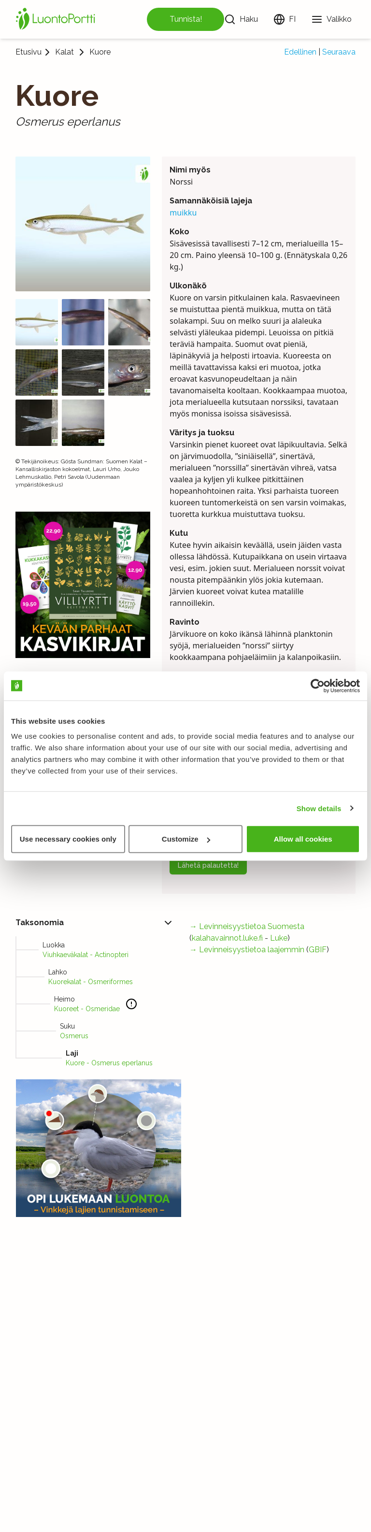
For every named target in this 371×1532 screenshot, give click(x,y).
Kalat (64, 52)
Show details (319, 808)
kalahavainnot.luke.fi (227, 938)
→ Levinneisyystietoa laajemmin (246, 949)
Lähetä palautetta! (208, 865)
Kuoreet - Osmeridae (87, 1009)
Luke (278, 938)
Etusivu (28, 52)
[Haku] (241, 19)
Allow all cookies (303, 839)
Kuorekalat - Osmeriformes (90, 982)
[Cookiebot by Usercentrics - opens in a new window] (317, 685)
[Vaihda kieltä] (285, 19)
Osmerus (74, 1036)
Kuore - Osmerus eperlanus (109, 1063)
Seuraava (339, 52)
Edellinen (300, 52)
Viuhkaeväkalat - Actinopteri (85, 955)
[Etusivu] (57, 19)
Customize (186, 839)
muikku (183, 212)
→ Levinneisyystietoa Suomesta (246, 926)
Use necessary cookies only (68, 839)
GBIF (318, 949)
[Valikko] (331, 19)
